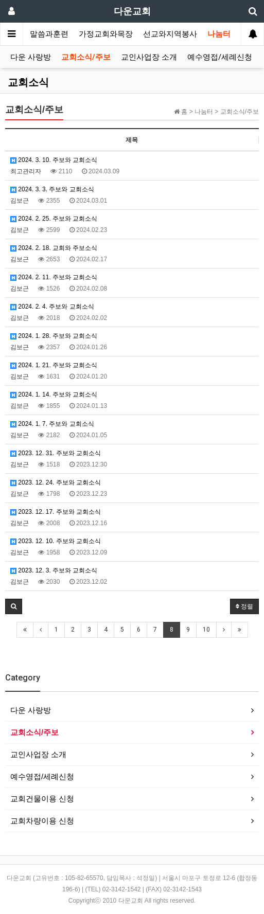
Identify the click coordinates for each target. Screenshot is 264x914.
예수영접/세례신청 (219, 57)
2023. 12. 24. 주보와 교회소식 (55, 482)
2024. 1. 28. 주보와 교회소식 (53, 335)
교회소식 (28, 82)
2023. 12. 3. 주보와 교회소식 (53, 570)
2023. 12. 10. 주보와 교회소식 (55, 541)
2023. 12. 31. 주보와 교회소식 (55, 453)
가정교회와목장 (106, 34)
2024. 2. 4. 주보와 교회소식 (52, 306)
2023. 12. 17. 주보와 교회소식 (55, 511)
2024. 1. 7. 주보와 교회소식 (52, 423)
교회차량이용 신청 (42, 820)
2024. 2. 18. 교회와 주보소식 (53, 248)
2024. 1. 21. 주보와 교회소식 (53, 365)
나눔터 (219, 34)
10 (206, 629)
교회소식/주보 (86, 57)
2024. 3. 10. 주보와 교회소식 (53, 160)
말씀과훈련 (49, 34)
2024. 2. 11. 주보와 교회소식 (53, 277)
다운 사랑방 (30, 57)
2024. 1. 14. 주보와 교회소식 (53, 394)
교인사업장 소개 (149, 57)
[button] (13, 606)
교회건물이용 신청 (42, 798)
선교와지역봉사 (170, 34)
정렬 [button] (244, 606)
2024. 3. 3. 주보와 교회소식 (52, 189)
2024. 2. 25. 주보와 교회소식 (53, 218)
